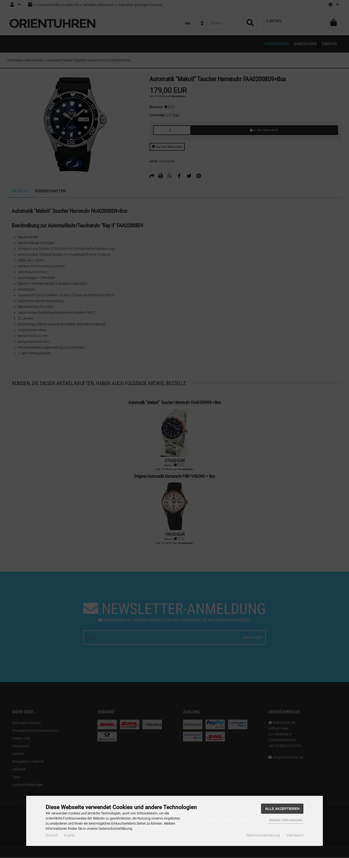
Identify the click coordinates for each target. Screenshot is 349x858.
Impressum (294, 835)
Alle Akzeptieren (282, 809)
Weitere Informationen (285, 820)
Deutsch (52, 835)
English (69, 835)
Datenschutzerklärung (263, 835)
